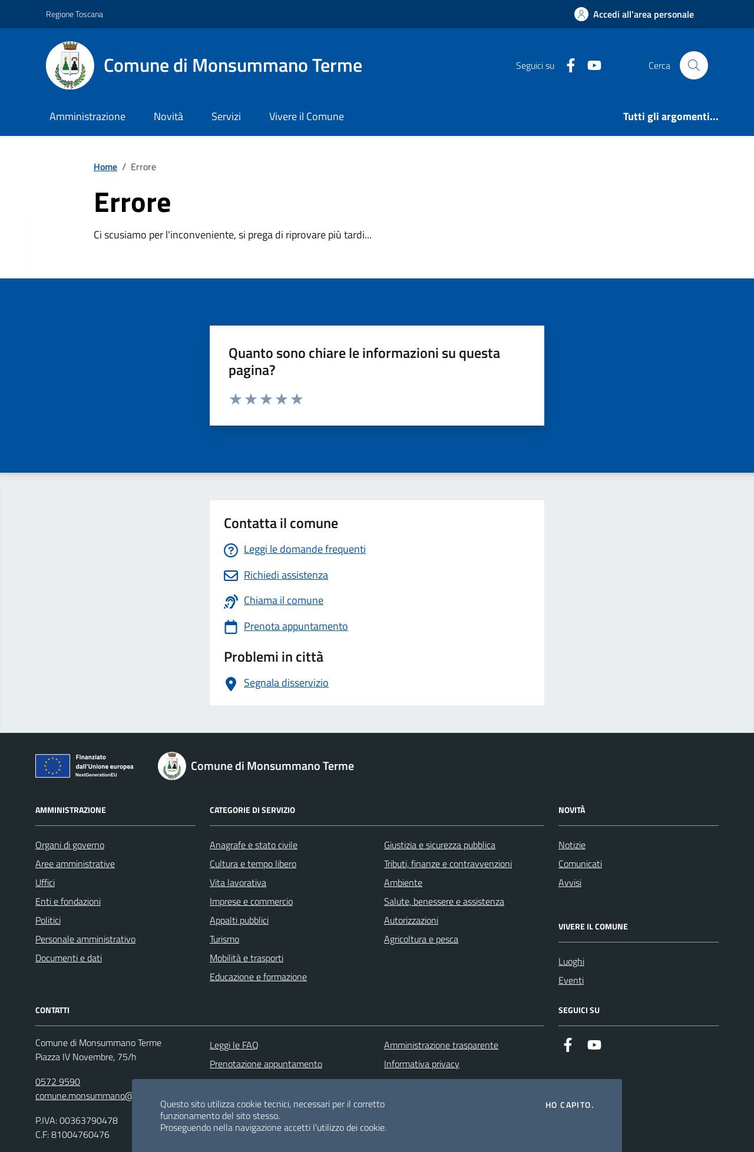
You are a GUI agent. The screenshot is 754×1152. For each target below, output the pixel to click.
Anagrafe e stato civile (253, 845)
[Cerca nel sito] (694, 65)
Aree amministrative (75, 863)
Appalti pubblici (239, 920)
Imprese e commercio (251, 901)
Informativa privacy (421, 1064)
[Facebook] (566, 65)
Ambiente (403, 882)
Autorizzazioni (411, 920)
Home (105, 167)
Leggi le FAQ (234, 1045)
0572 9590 (57, 1081)
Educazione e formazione (258, 977)
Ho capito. (569, 1105)
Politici (48, 920)
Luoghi (571, 961)
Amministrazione (87, 116)
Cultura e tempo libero (253, 863)
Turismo (224, 939)
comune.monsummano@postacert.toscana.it (123, 1095)
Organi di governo (69, 845)
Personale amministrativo (85, 939)
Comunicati (580, 863)
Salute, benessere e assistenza (444, 901)
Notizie (572, 845)
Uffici (45, 882)
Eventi (571, 980)
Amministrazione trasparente (441, 1045)
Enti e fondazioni (68, 901)
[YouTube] (589, 65)
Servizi (226, 116)
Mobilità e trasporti (246, 958)
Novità (168, 116)
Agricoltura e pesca (421, 939)
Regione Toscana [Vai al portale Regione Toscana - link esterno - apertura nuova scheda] (74, 14)
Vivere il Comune (306, 116)
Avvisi (569, 882)
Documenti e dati (68, 958)
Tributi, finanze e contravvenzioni (448, 863)
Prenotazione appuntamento (266, 1064)
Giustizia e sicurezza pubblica (439, 845)
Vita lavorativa (238, 882)
